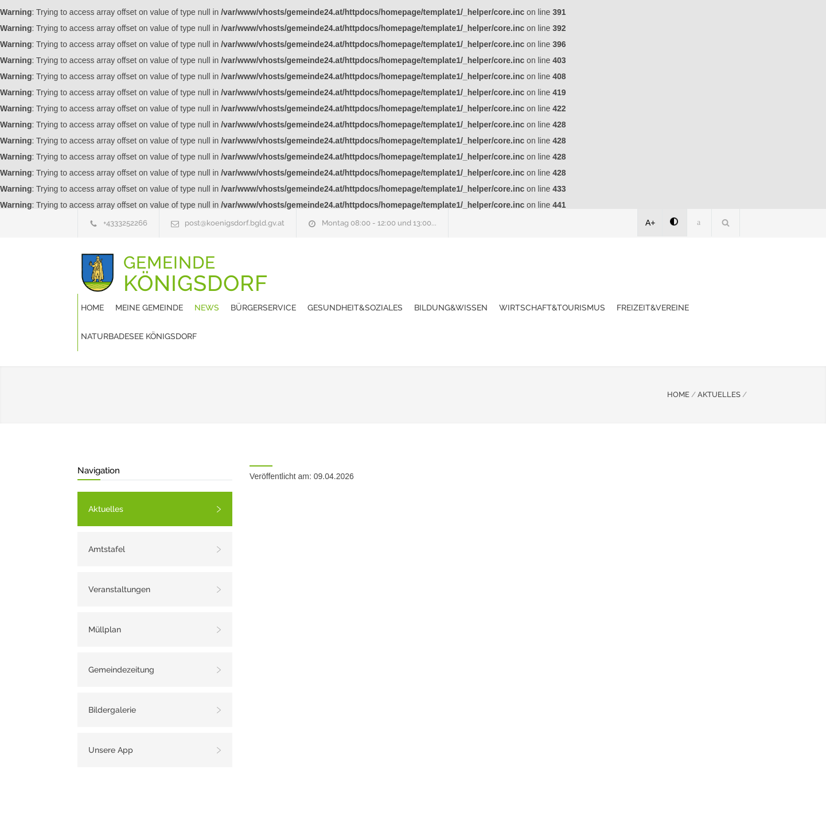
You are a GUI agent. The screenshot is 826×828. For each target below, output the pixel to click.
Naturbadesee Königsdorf (555, 295)
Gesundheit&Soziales (570, 266)
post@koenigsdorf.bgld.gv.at (235, 223)
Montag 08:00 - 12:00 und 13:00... (379, 223)
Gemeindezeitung (121, 628)
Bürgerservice (478, 266)
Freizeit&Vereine (450, 295)
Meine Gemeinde (364, 266)
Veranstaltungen (119, 548)
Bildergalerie (112, 668)
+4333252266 (125, 223)
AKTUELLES (719, 353)
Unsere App (110, 708)
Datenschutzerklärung (562, 803)
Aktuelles (105, 467)
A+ (650, 222)
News (422, 266)
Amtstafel (106, 507)
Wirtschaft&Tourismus (349, 295)
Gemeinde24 (316, 803)
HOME (678, 353)
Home (307, 266)
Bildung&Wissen (666, 266)
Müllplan (104, 588)
